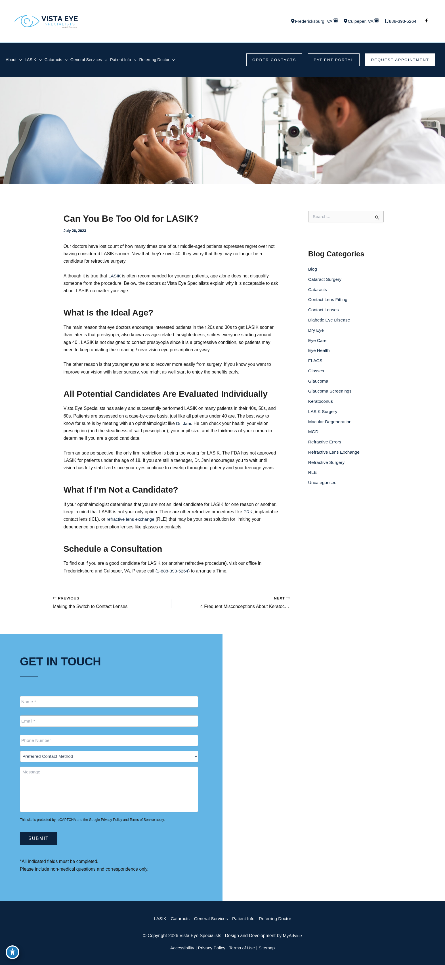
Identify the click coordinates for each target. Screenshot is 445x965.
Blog (312, 269)
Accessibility (181, 947)
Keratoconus (321, 402)
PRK (249, 514)
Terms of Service (142, 819)
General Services (210, 918)
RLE (312, 474)
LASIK (116, 276)
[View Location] (289, 21)
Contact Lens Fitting (328, 300)
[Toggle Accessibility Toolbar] (12, 952)
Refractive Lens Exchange (334, 454)
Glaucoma (318, 382)
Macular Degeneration (330, 423)
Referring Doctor (276, 918)
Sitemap (268, 947)
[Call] (399, 21)
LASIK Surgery (323, 413)
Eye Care (317, 341)
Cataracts (318, 290)
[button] (271, 60)
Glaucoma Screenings (330, 392)
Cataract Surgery (325, 280)
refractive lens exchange (155, 521)
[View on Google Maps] (333, 21)
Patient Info (243, 918)
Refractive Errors (325, 443)
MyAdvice (293, 935)
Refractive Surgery (327, 464)
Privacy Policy (111, 819)
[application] (19, 59)
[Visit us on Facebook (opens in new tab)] (426, 21)
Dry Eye (316, 331)
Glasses (316, 372)
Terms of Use (242, 947)
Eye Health (319, 351)
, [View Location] (311, 21)
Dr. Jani (184, 425)
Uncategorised (322, 484)
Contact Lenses (324, 310)
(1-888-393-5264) (174, 573)
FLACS (315, 362)
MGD (313, 433)
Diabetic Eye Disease (329, 321)
